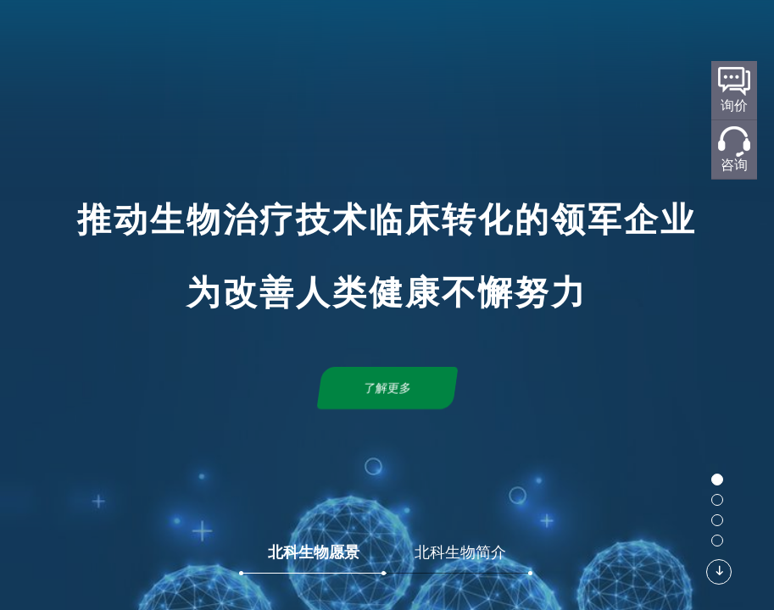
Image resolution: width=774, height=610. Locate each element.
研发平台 (342, 39)
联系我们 (637, 39)
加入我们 (708, 39)
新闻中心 (566, 39)
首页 (213, 39)
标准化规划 (419, 39)
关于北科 (270, 39)
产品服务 (496, 39)
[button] (717, 479)
